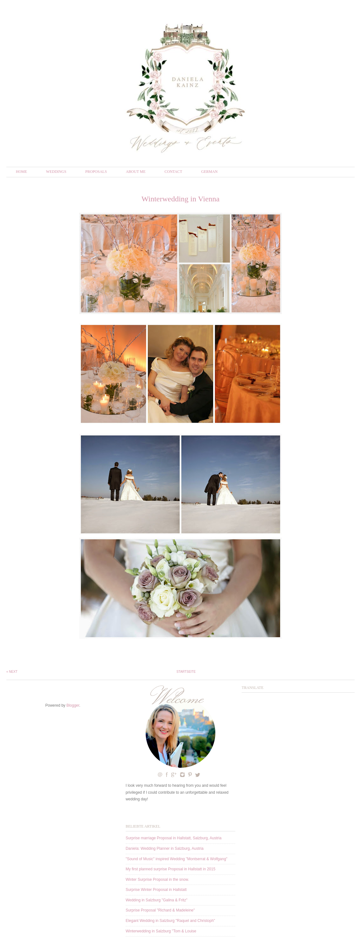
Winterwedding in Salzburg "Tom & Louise (161, 931)
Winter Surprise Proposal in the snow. (157, 879)
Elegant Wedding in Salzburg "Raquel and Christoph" (170, 920)
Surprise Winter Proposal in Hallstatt (156, 889)
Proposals (96, 171)
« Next (11, 671)
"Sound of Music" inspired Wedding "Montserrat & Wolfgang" (176, 859)
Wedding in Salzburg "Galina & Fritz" (156, 900)
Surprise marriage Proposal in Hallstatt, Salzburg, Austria (174, 838)
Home (21, 171)
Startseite (186, 671)
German (209, 171)
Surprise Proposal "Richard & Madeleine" (160, 910)
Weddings (56, 171)
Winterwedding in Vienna (180, 199)
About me (135, 171)
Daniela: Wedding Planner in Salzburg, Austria (165, 848)
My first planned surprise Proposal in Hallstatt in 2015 (170, 869)
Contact (173, 171)
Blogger (72, 705)
